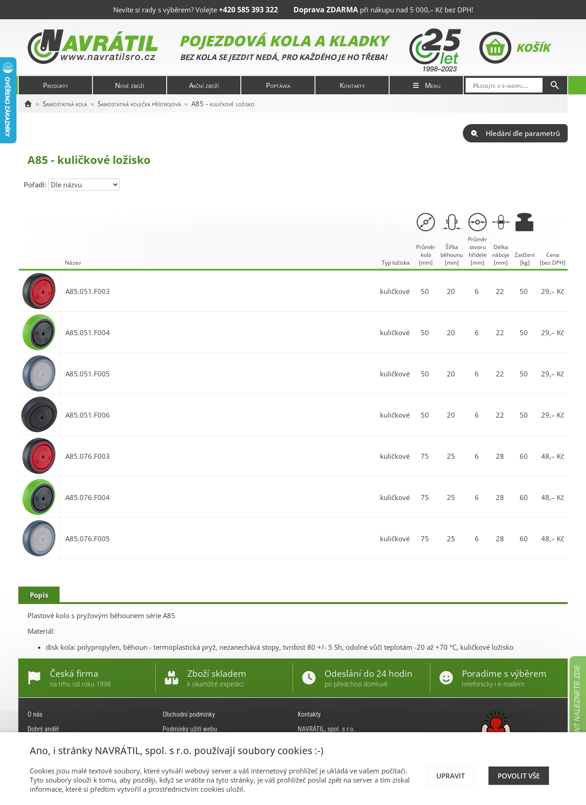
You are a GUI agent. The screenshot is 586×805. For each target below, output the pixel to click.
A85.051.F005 (87, 373)
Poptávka (278, 85)
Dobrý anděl (43, 729)
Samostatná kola (65, 103)
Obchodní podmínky (189, 714)
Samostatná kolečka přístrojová (139, 103)
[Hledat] (555, 85)
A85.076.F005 (87, 538)
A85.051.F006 (87, 414)
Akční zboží (204, 85)
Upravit (450, 775)
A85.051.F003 (87, 291)
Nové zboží (129, 85)
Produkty (55, 85)
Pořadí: (36, 184)
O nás (35, 714)
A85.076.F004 (87, 497)
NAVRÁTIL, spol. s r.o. (326, 729)
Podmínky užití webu (190, 729)
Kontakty (352, 85)
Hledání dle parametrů (515, 133)
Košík (514, 48)
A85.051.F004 (87, 332)
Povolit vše (519, 775)
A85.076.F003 (87, 456)
